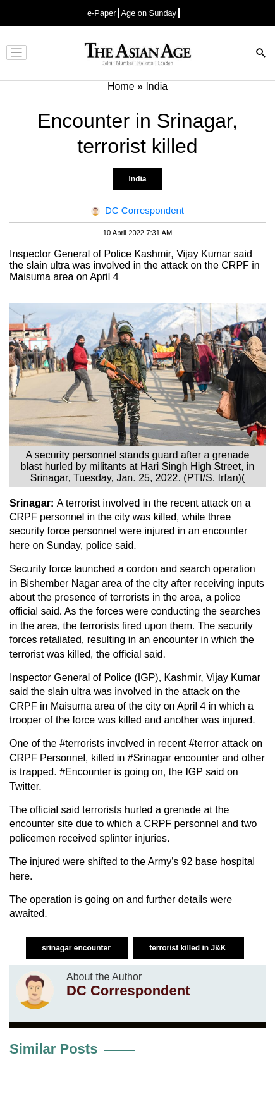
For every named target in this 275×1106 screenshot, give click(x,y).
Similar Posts (53, 1049)
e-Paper (101, 13)
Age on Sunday (149, 13)
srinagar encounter (77, 947)
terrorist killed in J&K (188, 947)
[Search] (261, 54)
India (137, 179)
